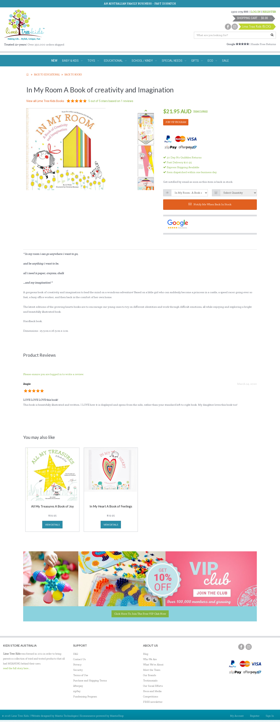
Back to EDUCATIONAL (47, 74)
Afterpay (78, 685)
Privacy (77, 664)
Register (255, 715)
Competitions (150, 696)
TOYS (93, 60)
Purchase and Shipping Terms (90, 680)
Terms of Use (80, 675)
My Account (237, 715)
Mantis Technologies (66, 715)
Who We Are (150, 659)
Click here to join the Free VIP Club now (140, 613)
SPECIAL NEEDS (174, 60)
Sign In (270, 715)
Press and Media (152, 691)
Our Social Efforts (153, 685)
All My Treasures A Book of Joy (52, 506)
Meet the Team (151, 669)
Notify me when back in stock (210, 204)
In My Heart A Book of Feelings (111, 506)
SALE (225, 60)
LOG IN (256, 12)
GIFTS (197, 60)
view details (52, 524)
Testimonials (150, 680)
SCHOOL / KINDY (144, 60)
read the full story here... (16, 668)
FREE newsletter (153, 701)
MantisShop (117, 715)
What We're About (153, 664)
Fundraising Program (85, 696)
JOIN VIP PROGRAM (175, 122)
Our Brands (149, 675)
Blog (145, 653)
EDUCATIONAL (115, 60)
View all (45, 101)
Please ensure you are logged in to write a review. (53, 374)
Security (78, 669)
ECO (212, 60)
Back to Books (73, 74)
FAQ (75, 653)
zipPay (77, 691)
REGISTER (269, 12)
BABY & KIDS (72, 60)
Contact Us (79, 659)
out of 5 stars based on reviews (110, 101)
